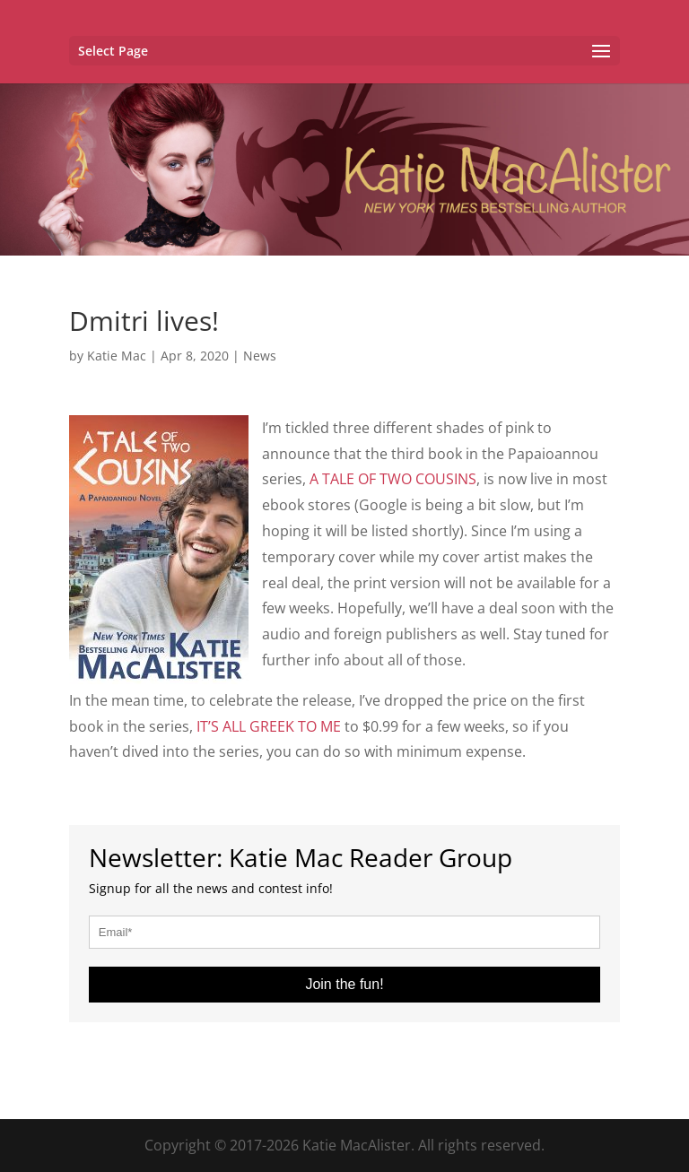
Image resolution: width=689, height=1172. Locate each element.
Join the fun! (344, 984)
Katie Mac (116, 355)
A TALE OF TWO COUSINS (393, 479)
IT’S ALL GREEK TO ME (268, 726)
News (259, 355)
